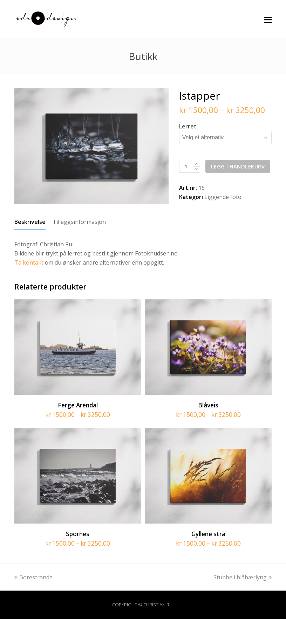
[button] (268, 19)
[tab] (30, 222)
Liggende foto (222, 197)
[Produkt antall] (186, 166)
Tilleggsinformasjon (79, 222)
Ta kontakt (28, 262)
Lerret (188, 126)
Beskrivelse (30, 222)
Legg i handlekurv (238, 166)
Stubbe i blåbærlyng (242, 577)
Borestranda (33, 577)
